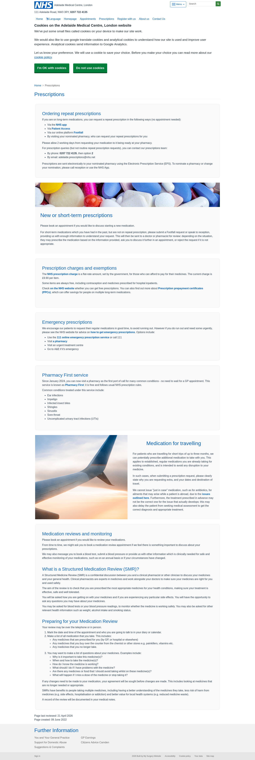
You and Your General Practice (52, 737)
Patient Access (61, 128)
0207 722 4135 (78, 12)
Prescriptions (106, 19)
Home (37, 85)
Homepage (70, 19)
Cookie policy (185, 756)
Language (53, 19)
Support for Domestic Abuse (50, 742)
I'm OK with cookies (51, 67)
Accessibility (170, 756)
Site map (210, 756)
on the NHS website (62, 288)
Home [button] (39, 19)
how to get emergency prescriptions (113, 332)
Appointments (88, 19)
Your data (198, 756)
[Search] (202, 3)
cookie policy (43, 57)
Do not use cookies (90, 67)
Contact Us (158, 19)
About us (144, 19)
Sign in (37, 756)
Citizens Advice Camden (95, 742)
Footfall (78, 132)
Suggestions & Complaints (49, 747)
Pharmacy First (74, 385)
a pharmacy (60, 341)
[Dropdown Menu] (178, 4)
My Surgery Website (152, 756)
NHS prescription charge (62, 274)
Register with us (126, 19)
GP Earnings (88, 737)
